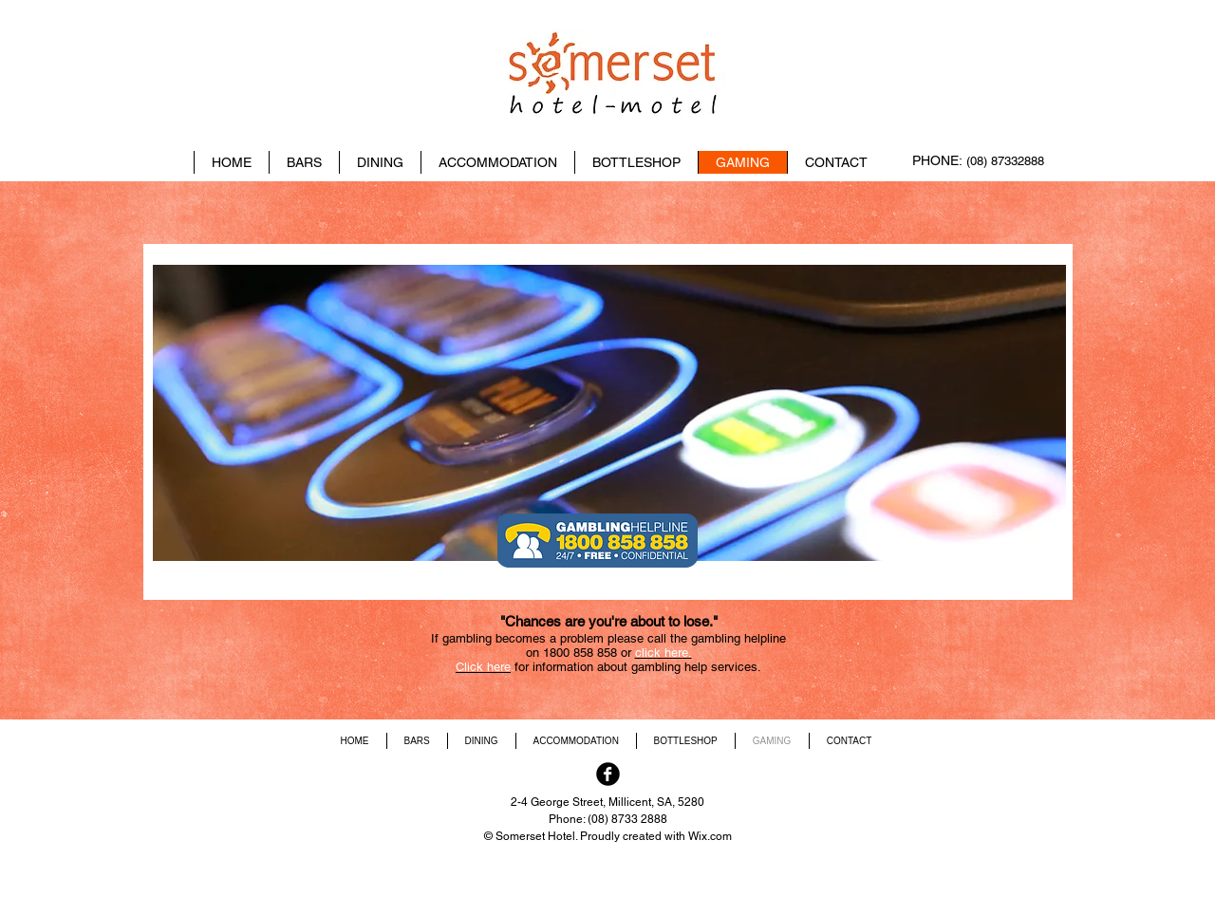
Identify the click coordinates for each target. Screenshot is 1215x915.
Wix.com (710, 836)
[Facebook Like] (939, 117)
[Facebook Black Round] (608, 774)
